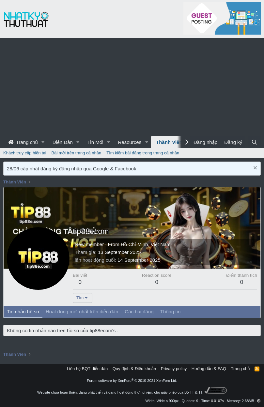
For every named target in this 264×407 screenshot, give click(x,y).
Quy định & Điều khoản (134, 368)
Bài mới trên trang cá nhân (76, 152)
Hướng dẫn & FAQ (209, 368)
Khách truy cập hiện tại (24, 152)
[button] (43, 142)
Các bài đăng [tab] (139, 311)
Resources (129, 142)
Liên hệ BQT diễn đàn (87, 368)
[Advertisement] (132, 87)
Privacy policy (174, 368)
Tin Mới (95, 142)
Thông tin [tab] (170, 311)
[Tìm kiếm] (254, 142)
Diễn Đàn (63, 142)
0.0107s (217, 401)
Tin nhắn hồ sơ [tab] (23, 311)
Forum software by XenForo (132, 381)
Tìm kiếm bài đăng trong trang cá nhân (142, 152)
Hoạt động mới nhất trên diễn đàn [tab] (82, 311)
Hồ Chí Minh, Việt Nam (146, 244)
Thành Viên (169, 142)
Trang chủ (23, 142)
